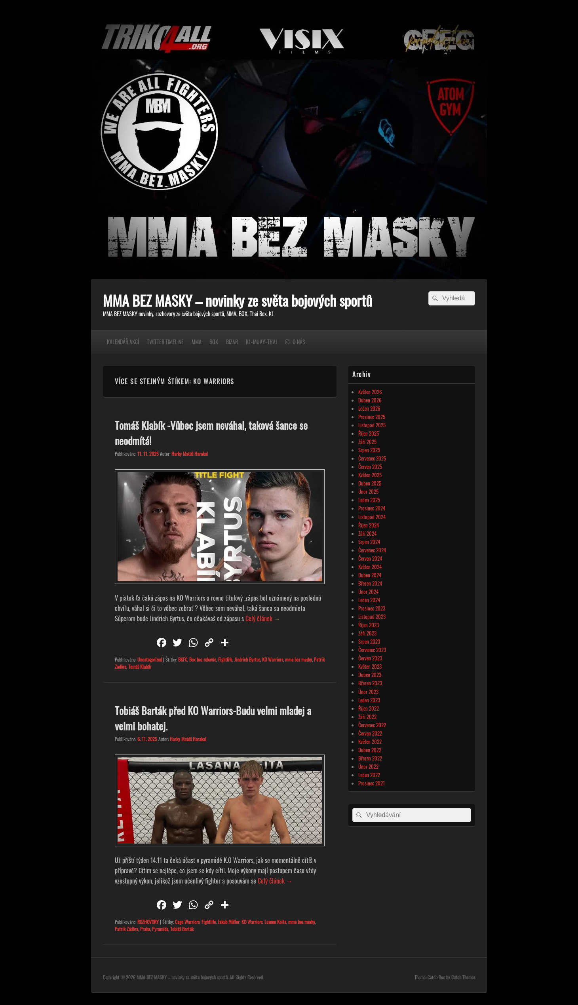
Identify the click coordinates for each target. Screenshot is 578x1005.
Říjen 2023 (368, 625)
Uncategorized (149, 659)
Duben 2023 (369, 675)
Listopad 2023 (372, 616)
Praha (145, 928)
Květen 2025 (370, 475)
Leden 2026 (369, 408)
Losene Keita (275, 921)
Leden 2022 (369, 775)
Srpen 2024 (369, 542)
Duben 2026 (370, 400)
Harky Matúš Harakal (189, 453)
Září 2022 (367, 717)
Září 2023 (367, 633)
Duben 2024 (369, 575)
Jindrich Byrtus (247, 659)
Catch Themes (463, 977)
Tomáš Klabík (139, 666)
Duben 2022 (369, 750)
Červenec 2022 (372, 725)
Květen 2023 (370, 666)
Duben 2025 (369, 483)
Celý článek (262, 618)
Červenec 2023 (372, 650)
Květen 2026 (370, 392)
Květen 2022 (370, 741)
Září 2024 (367, 533)
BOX (213, 342)
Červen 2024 (370, 558)
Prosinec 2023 (371, 608)
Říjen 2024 (368, 525)
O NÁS (299, 342)
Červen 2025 (370, 466)
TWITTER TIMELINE (165, 342)
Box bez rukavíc (202, 659)
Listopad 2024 (372, 517)
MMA (197, 342)
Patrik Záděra (126, 928)
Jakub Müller (229, 921)
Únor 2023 (368, 692)
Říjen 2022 (368, 708)
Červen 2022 (370, 733)
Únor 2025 (368, 491)
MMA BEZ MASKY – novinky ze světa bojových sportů (237, 300)
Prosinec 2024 (371, 508)
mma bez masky (298, 659)
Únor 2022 (368, 766)
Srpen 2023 (369, 641)
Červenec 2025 (372, 458)
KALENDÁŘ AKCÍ (123, 342)
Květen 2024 (370, 567)
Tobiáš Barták (182, 928)
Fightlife (225, 659)
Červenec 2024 (372, 550)
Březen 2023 (370, 683)
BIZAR (232, 342)
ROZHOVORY (148, 921)
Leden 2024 (369, 600)
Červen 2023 (370, 658)
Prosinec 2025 (371, 417)
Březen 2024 (370, 583)
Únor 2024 (368, 591)
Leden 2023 (369, 700)
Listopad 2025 (372, 425)
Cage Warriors (187, 921)
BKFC (182, 659)
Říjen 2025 (368, 433)
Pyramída (160, 928)
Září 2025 (367, 442)
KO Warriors (272, 659)
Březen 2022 (370, 758)
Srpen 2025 (369, 450)
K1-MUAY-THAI (261, 342)
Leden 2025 (369, 500)
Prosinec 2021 (371, 783)
